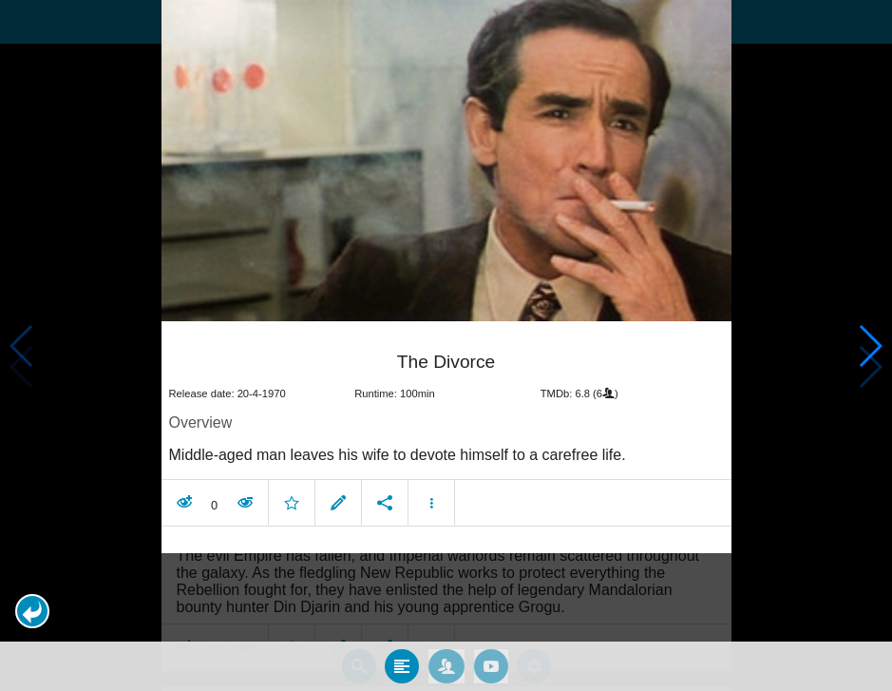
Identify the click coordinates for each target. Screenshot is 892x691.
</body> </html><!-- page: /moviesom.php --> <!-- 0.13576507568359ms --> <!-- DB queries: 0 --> (446, 345)
